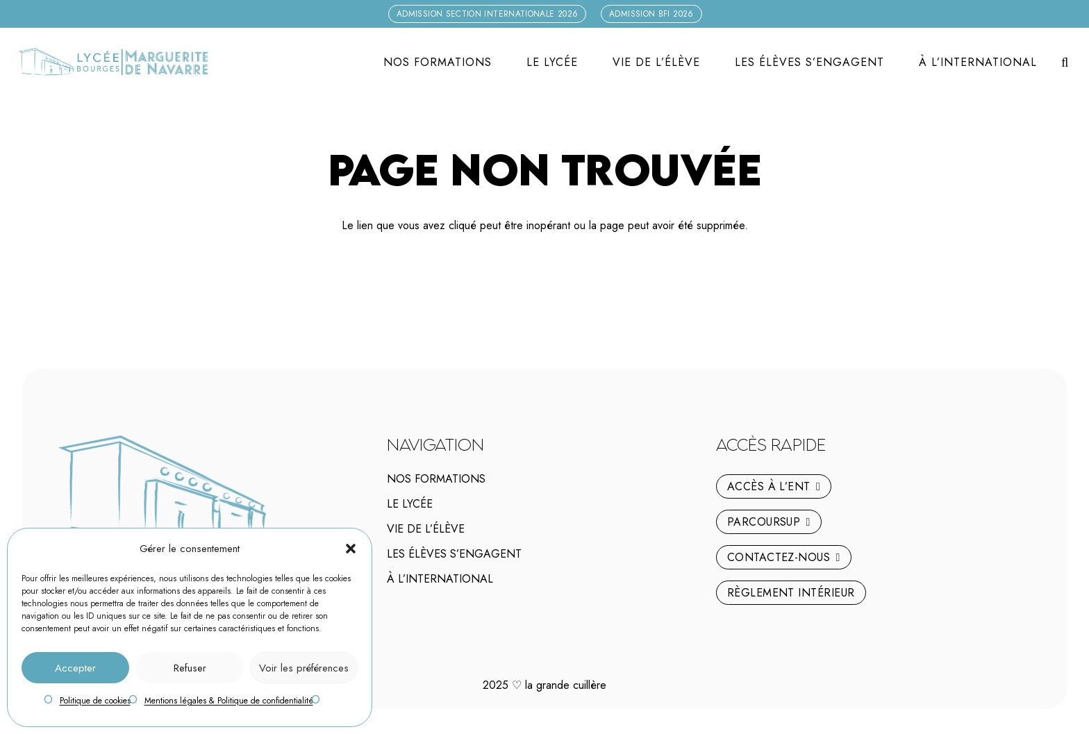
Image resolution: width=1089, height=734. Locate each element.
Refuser (190, 668)
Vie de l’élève (426, 529)
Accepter (75, 668)
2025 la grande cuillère (544, 685)
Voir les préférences (304, 668)
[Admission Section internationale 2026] (487, 14)
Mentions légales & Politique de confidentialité (228, 700)
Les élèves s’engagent (454, 554)
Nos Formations (436, 479)
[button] (351, 549)
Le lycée (410, 504)
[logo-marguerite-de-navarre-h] (113, 62)
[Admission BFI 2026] (651, 14)
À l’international (440, 579)
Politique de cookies (95, 700)
